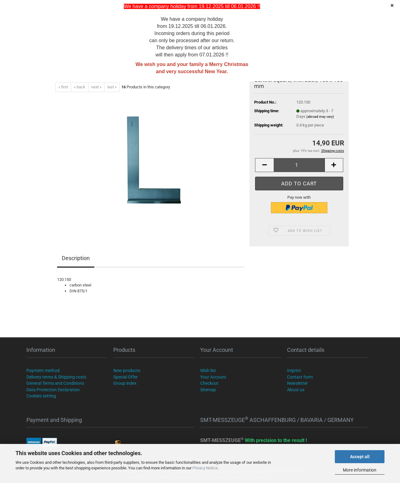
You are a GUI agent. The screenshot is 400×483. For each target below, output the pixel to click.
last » (112, 87)
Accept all (360, 456)
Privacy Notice (205, 468)
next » (96, 87)
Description (76, 258)
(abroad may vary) (320, 117)
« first (63, 87)
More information (359, 469)
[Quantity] (299, 165)
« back (79, 87)
